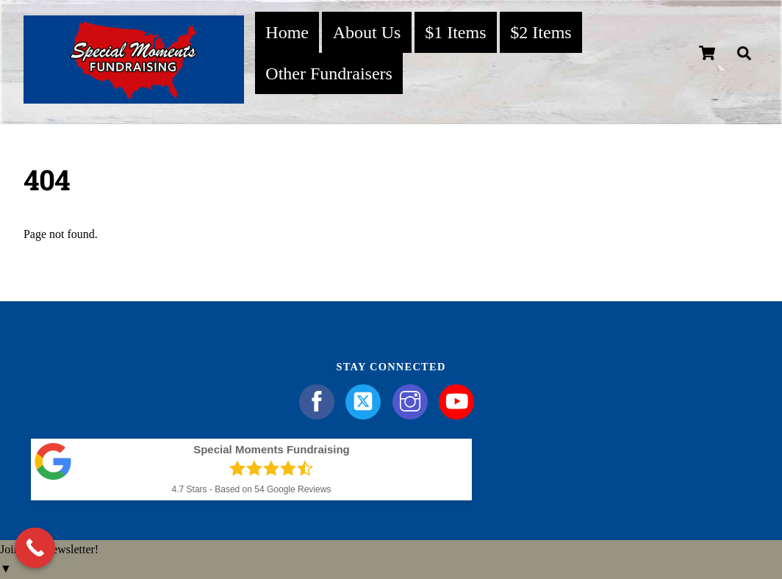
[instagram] (412, 400)
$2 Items (540, 32)
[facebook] (319, 400)
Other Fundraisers (328, 73)
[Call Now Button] (35, 548)
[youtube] (459, 400)
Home (287, 32)
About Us (367, 32)
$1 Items (455, 32)
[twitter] (365, 400)
